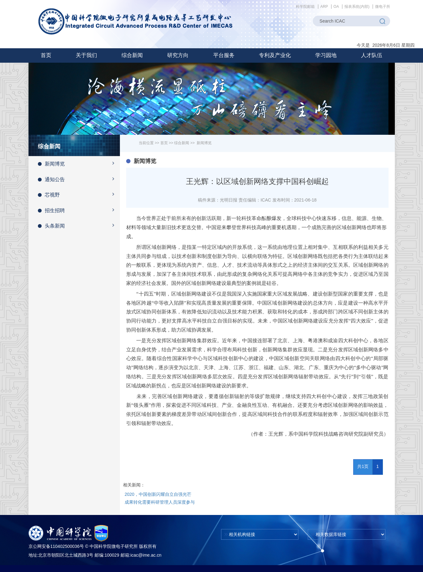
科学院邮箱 (305, 6)
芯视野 (79, 194)
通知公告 (79, 179)
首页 (46, 55)
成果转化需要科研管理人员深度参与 (160, 502)
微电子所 (382, 6)
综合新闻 (181, 143)
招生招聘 (79, 210)
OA (336, 6)
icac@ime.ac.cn (145, 555)
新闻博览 (79, 163)
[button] (86, 55)
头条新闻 (79, 225)
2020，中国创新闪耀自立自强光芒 (158, 494)
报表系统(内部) (356, 6)
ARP (324, 6)
